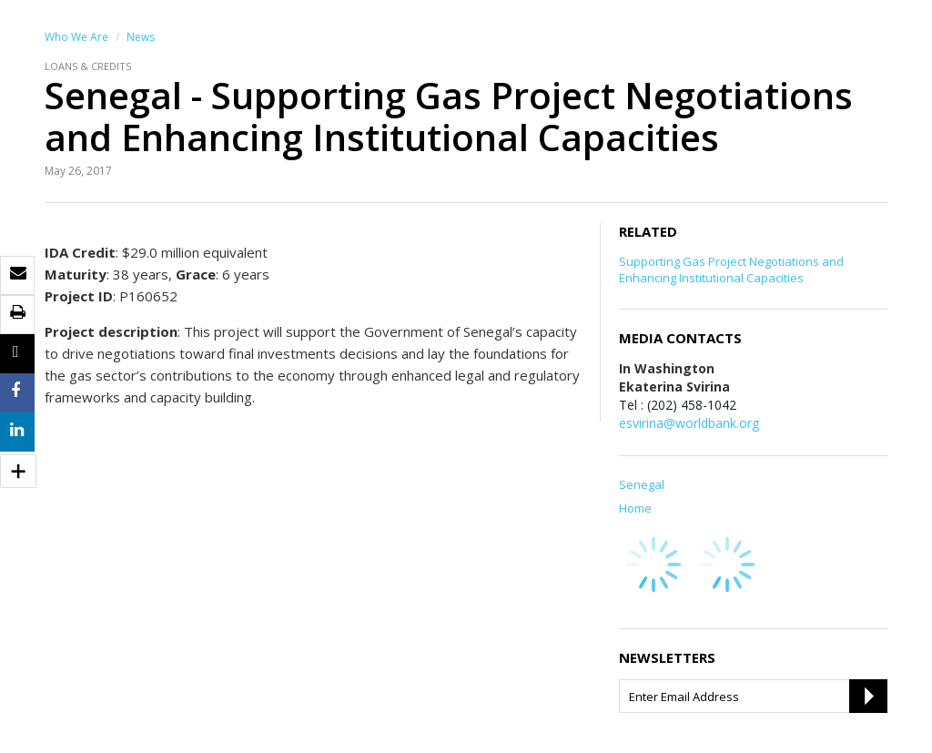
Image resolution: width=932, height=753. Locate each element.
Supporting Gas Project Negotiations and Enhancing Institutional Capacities (731, 269)
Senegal (641, 484)
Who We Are (76, 37)
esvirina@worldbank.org (689, 423)
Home (635, 508)
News (141, 37)
